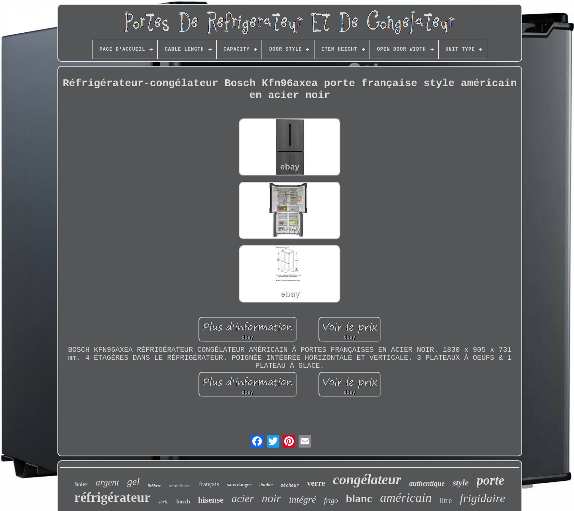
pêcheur (290, 485)
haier (81, 484)
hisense (211, 500)
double (266, 484)
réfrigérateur (113, 497)
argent (107, 482)
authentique (426, 483)
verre (316, 483)
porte (491, 480)
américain (406, 497)
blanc (359, 498)
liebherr (154, 485)
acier (243, 499)
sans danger (239, 484)
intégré (302, 499)
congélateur (367, 479)
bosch (183, 502)
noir (271, 498)
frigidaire (482, 498)
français (209, 484)
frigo (331, 501)
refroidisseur (180, 485)
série (163, 502)
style (460, 482)
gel (133, 481)
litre (446, 500)
